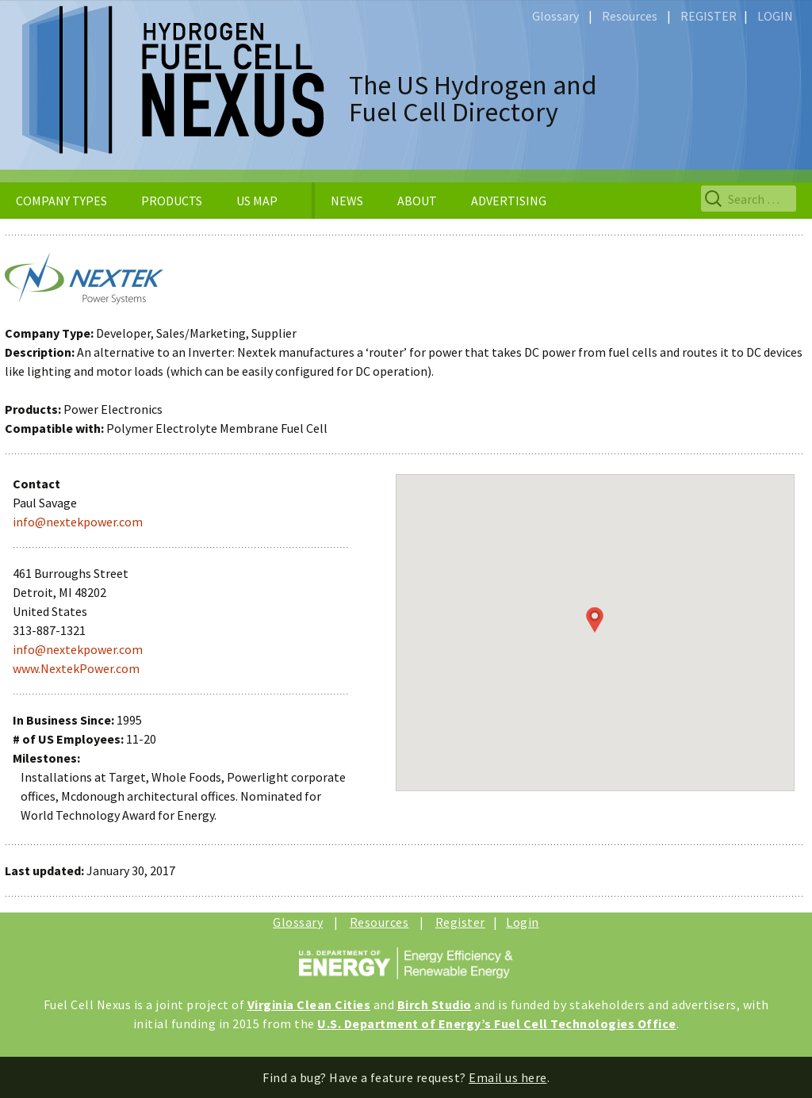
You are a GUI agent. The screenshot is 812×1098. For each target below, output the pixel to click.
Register (460, 922)
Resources (629, 16)
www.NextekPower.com (76, 668)
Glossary (555, 16)
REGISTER (708, 16)
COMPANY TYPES (61, 201)
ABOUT (417, 201)
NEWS (347, 201)
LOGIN (775, 16)
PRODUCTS (171, 201)
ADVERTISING (508, 201)
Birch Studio (434, 1004)
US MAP (257, 201)
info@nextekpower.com (78, 522)
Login (522, 922)
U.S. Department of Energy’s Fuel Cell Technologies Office (496, 1023)
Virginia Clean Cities (309, 1004)
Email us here (508, 1077)
